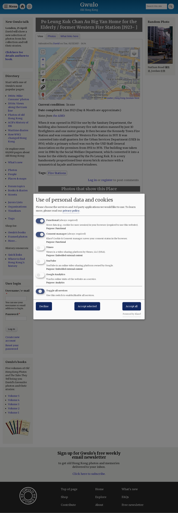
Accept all (131, 306)
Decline (43, 306)
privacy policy (71, 210)
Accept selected (87, 306)
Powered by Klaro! (132, 314)
